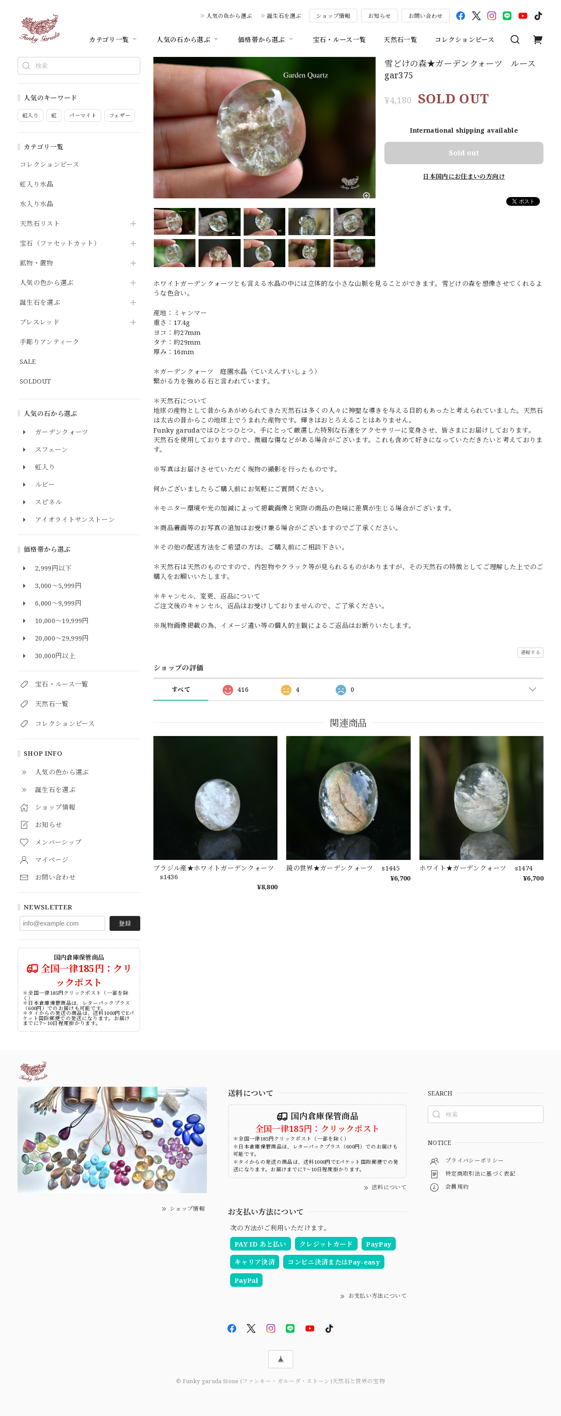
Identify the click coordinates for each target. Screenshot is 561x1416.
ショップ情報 (333, 16)
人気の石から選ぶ (188, 39)
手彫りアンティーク (49, 342)
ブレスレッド (40, 322)
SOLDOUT (35, 381)
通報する (530, 652)
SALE (28, 362)
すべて (180, 689)
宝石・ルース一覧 (339, 39)
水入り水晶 (36, 204)
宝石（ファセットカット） (60, 243)
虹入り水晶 (36, 184)
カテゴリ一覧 (114, 39)
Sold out (464, 153)
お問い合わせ (425, 16)
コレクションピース (464, 39)
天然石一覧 (400, 39)
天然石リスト (40, 224)
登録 (125, 923)
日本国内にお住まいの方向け (463, 176)
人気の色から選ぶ (229, 16)
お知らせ (379, 16)
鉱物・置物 (36, 263)
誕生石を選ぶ (284, 16)
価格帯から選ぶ (266, 39)
